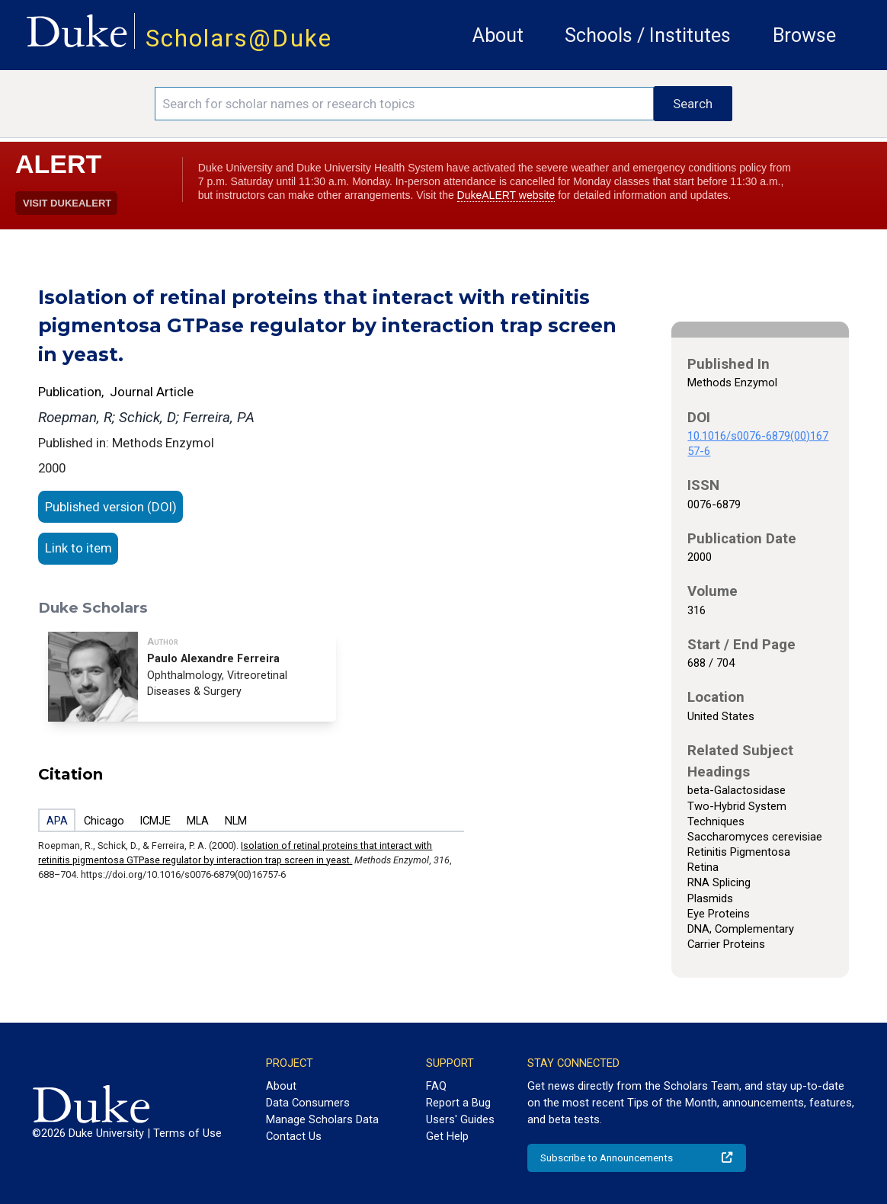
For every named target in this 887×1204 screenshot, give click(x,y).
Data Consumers (308, 1103)
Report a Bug (458, 1103)
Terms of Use (187, 1133)
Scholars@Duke (239, 38)
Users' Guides (460, 1119)
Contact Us (294, 1136)
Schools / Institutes (648, 35)
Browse (804, 35)
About (498, 35)
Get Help (447, 1136)
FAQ (436, 1086)
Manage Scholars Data (322, 1119)
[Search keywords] (404, 103)
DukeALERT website (506, 195)
